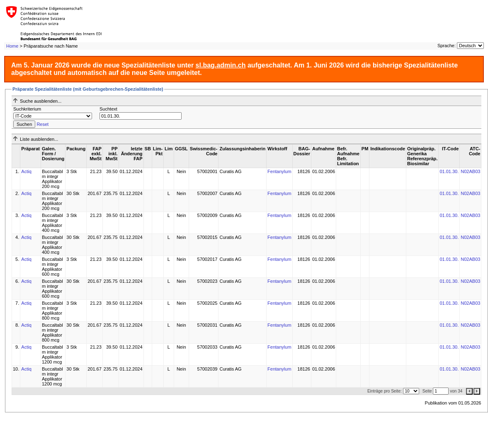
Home (12, 45)
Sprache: (446, 45)
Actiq (26, 171)
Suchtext (108, 108)
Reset (42, 124)
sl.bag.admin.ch (221, 65)
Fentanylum (279, 171)
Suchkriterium (27, 108)
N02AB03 (470, 171)
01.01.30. (449, 171)
